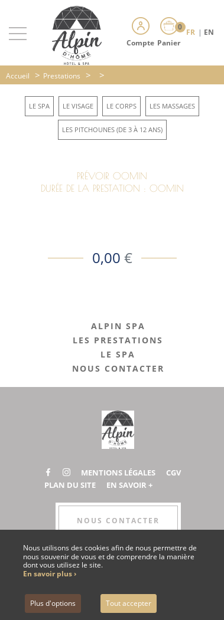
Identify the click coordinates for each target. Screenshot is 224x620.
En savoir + (129, 485)
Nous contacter (118, 521)
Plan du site (70, 485)
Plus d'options (53, 603)
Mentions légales (118, 472)
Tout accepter (128, 603)
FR (191, 32)
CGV (173, 472)
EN (209, 32)
